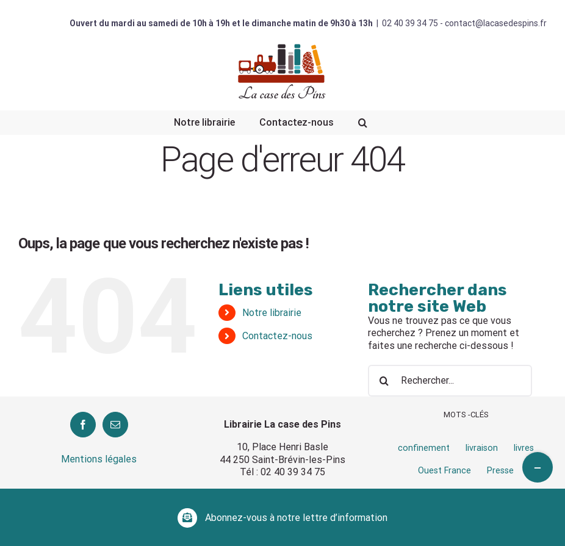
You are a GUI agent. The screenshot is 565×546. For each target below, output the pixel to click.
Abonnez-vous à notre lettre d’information (296, 517)
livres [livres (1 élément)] (524, 448)
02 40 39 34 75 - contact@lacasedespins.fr (464, 23)
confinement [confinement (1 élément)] (424, 448)
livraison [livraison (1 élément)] (482, 448)
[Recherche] (362, 122)
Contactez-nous (277, 336)
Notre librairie (271, 312)
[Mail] (115, 424)
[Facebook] (83, 424)
